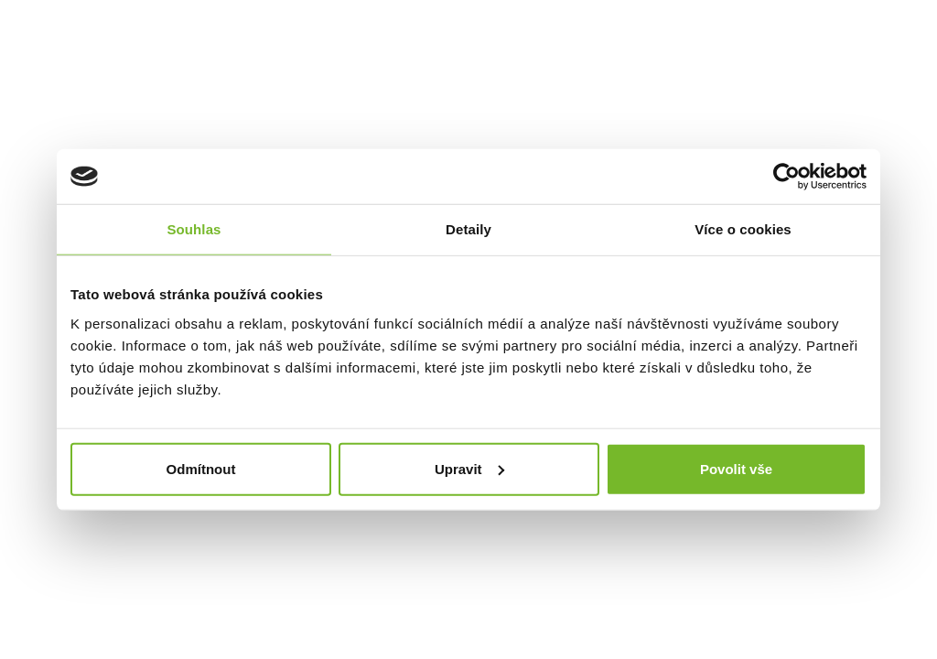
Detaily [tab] (468, 229)
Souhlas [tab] (194, 229)
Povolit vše (736, 468)
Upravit (469, 468)
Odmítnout (201, 468)
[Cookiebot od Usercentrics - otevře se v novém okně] (786, 176)
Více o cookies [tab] (743, 229)
